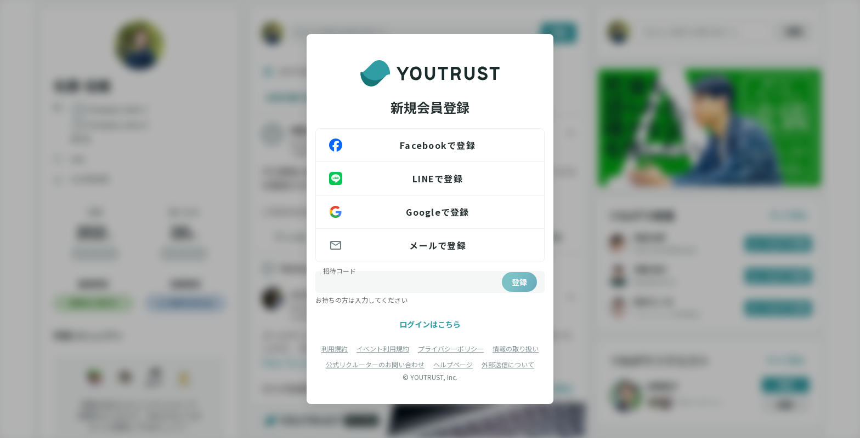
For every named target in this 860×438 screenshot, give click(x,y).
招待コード (339, 270)
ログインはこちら (430, 324)
